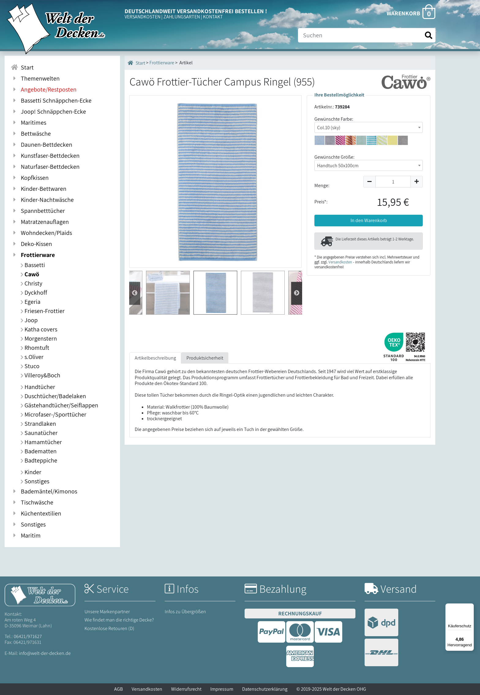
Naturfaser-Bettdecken (45, 167)
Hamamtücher (41, 442)
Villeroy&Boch (40, 375)
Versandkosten (340, 262)
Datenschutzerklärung (264, 689)
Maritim (26, 535)
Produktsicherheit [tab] (204, 358)
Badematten (39, 451)
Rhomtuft (35, 348)
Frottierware (33, 255)
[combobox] (368, 127)
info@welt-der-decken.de (45, 653)
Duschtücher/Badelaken (53, 396)
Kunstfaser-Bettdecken (45, 156)
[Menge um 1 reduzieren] (369, 181)
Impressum (221, 689)
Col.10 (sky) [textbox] (328, 127)
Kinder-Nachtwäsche (42, 200)
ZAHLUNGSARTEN (181, 16)
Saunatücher (39, 433)
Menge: (321, 185)
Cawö (30, 274)
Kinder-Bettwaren (38, 189)
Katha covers (39, 329)
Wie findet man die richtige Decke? (119, 620)
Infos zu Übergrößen (185, 611)
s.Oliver (32, 357)
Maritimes (28, 123)
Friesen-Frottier (43, 311)
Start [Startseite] (136, 62)
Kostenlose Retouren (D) (109, 628)
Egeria (30, 302)
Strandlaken (38, 424)
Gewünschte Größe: (334, 157)
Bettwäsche (31, 134)
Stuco (30, 366)
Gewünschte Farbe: (333, 119)
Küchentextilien (36, 513)
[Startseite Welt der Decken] (40, 594)
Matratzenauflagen (40, 222)
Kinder (31, 472)
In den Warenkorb (369, 220)
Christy (31, 283)
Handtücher (38, 387)
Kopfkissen (30, 178)
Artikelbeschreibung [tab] (155, 358)
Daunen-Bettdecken (41, 145)
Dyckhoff (34, 293)
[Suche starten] (428, 35)
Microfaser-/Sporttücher (53, 414)
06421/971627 (28, 636)
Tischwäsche (32, 502)
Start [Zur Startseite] (22, 67)
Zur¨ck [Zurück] (296, 293)
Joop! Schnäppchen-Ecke (48, 111)
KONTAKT (213, 16)
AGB (118, 689)
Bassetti (33, 265)
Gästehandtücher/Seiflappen (59, 405)
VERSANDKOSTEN (142, 16)
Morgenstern (39, 338)
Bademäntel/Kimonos (44, 491)
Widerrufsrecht (186, 689)
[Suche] (367, 35)
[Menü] (470, 607)
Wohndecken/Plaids (41, 233)
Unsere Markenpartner (107, 611)
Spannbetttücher (38, 211)
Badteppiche (39, 460)
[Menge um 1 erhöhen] (417, 181)
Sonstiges (35, 481)
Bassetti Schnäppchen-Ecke (51, 100)
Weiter (134, 293)
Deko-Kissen (31, 244)
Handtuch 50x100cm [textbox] (337, 165)
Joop (29, 320)
